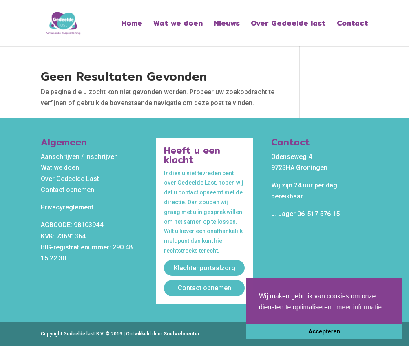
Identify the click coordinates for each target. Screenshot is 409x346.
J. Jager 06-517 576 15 (305, 214)
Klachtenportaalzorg (204, 268)
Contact (352, 24)
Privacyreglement (67, 207)
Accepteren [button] (324, 331)
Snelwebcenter (182, 334)
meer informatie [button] (359, 307)
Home (131, 24)
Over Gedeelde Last (70, 179)
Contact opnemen (67, 190)
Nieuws (227, 24)
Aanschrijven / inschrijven (79, 157)
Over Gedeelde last (288, 24)
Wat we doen (178, 24)
